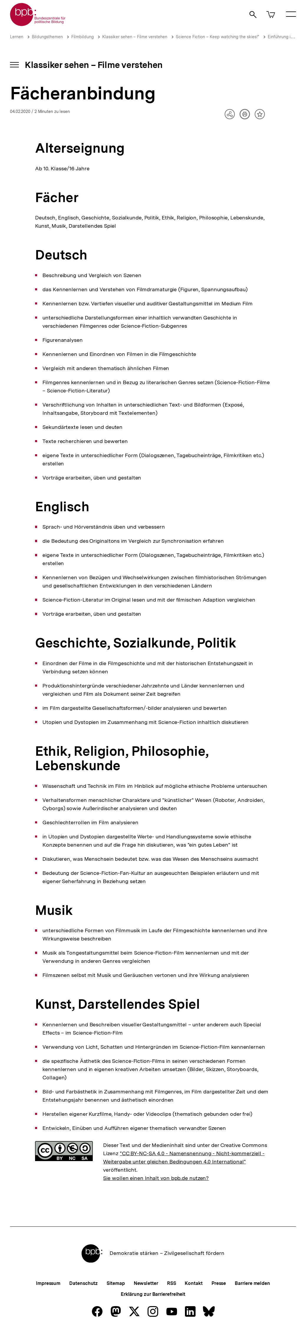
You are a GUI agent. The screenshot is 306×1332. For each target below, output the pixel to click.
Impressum (48, 1283)
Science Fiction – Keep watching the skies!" (217, 36)
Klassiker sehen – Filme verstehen (134, 36)
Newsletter (146, 1283)
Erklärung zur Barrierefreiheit (153, 1294)
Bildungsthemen (47, 36)
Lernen (16, 36)
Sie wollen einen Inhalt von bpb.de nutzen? (156, 1178)
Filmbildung (82, 36)
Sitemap (116, 1283)
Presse (218, 1283)
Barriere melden (252, 1283)
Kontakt (193, 1283)
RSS (171, 1283)
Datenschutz (83, 1283)
